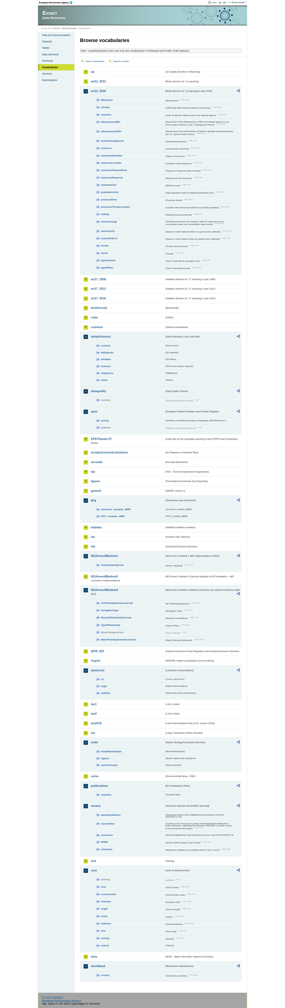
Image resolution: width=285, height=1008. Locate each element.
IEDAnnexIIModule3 (104, 576)
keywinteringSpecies (112, 141)
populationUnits (110, 192)
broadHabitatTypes (111, 751)
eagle (104, 686)
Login (214, 2)
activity (105, 420)
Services (47, 73)
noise (95, 776)
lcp (93, 732)
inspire (95, 660)
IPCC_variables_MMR (113, 516)
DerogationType (109, 610)
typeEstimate (108, 260)
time (103, 930)
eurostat (96, 462)
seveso (96, 805)
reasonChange (109, 221)
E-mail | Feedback (52, 997)
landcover (98, 670)
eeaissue (106, 366)
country (105, 975)
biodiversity (99, 307)
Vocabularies (50, 67)
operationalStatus (111, 815)
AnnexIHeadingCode (112, 565)
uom (94, 870)
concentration (108, 894)
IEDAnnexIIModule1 (104, 555)
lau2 (94, 713)
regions (105, 758)
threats (105, 245)
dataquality (98, 391)
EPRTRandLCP (101, 439)
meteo (104, 916)
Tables (46, 47)
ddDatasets (107, 352)
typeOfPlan (107, 267)
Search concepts (121, 61)
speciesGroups (109, 765)
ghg (93, 500)
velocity (105, 938)
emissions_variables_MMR (116, 509)
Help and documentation (56, 35)
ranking (105, 214)
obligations (107, 373)
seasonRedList (109, 238)
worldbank (98, 966)
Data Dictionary (69, 28)
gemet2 (96, 490)
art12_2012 (98, 81)
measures (106, 148)
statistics (106, 923)
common (97, 327)
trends (104, 253)
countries (106, 114)
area (103, 886)
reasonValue (108, 823)
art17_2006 (98, 279)
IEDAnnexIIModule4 (104, 589)
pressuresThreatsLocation (115, 207)
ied (93, 546)
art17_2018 (98, 298)
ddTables (106, 359)
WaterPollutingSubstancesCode (118, 639)
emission (106, 901)
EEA (57, 2)
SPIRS (104, 842)
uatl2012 (105, 693)
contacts (106, 345)
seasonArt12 (108, 231)
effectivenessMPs (110, 122)
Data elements (50, 54)
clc (102, 679)
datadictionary (101, 336)
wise (94, 956)
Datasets (47, 41)
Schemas (47, 60)
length (104, 908)
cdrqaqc (105, 107)
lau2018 (96, 723)
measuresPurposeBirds (114, 170)
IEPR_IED (97, 651)
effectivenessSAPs (111, 131)
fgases (95, 481)
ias (93, 536)
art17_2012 (98, 288)
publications (99, 785)
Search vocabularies (94, 61)
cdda (94, 317)
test (93, 860)
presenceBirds (109, 199)
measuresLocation (111, 163)
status (104, 380)
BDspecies (107, 100)
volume (105, 945)
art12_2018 (98, 91)
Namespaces (49, 80)
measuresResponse (112, 177)
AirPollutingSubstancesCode (117, 603)
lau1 (94, 704)
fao (93, 471)
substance (106, 849)
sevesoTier (107, 835)
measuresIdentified (111, 155)
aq (92, 71)
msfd (94, 742)
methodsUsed (108, 185)
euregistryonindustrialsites (109, 452)
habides (96, 527)
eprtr (94, 411)
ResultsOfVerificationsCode (116, 617)
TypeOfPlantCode (110, 625)
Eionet (56, 28)
